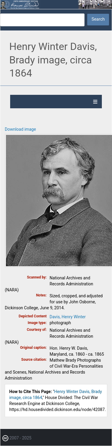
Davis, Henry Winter (68, 316)
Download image (20, 129)
